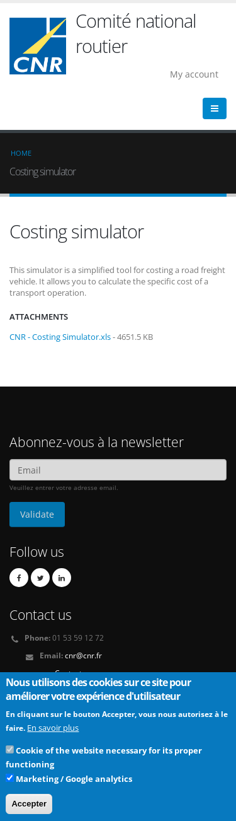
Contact (68, 673)
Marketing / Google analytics (74, 783)
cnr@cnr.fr (83, 655)
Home (21, 153)
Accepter (29, 808)
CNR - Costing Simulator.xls (60, 336)
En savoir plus (53, 732)
